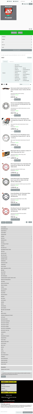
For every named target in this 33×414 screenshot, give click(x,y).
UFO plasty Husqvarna (16, 328)
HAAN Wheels (3, 230)
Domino (2, 245)
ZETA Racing (16, 306)
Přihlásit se (9, 1)
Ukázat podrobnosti (4, 411)
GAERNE (16, 302)
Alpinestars (3, 234)
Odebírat (3, 376)
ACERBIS (16, 236)
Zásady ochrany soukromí (28, 408)
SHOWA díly (3, 264)
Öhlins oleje (3, 253)
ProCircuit (16, 291)
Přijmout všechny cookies (27, 412)
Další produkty (9, 222)
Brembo (16, 270)
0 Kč (30, 3)
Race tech (3, 345)
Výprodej (3, 356)
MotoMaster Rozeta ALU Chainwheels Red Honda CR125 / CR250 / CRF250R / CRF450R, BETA (20, 209)
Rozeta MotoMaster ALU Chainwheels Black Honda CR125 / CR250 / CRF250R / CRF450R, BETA (20, 195)
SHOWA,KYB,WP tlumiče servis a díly (16, 278)
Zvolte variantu (15, 175)
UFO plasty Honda (16, 326)
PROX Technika (16, 285)
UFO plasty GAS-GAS (16, 330)
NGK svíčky (3, 272)
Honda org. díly (4, 362)
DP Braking (3, 260)
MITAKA (16, 287)
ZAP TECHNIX (16, 308)
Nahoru (3, 222)
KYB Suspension (16, 358)
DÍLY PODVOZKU (16, 276)
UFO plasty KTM (16, 319)
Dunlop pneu (3, 337)
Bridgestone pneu (5, 341)
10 (29, 222)
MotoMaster (16, 240)
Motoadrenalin (4, 228)
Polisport (16, 293)
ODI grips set (4, 247)
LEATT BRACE (16, 300)
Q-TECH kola (3, 343)
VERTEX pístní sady (16, 283)
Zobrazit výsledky (16, 50)
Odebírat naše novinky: (5, 369)
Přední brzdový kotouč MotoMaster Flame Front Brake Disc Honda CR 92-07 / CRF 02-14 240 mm (20, 136)
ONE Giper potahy (4, 354)
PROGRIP (16, 296)
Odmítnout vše (18, 412)
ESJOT (2, 349)
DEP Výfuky (3, 352)
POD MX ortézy (4, 294)
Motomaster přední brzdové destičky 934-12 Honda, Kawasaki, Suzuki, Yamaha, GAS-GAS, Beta (21, 90)
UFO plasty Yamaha (16, 323)
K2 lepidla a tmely (5, 243)
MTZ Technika (16, 289)
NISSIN (16, 304)
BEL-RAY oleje (16, 255)
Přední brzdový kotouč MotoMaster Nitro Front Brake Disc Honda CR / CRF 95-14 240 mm (21, 120)
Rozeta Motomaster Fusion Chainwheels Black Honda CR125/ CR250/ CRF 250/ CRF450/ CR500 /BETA (20, 180)
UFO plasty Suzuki (16, 325)
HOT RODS (16, 281)
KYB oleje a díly (4, 262)
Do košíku (17, 99)
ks (12, 99)
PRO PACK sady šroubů (5, 309)
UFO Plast (16, 317)
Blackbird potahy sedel (6, 249)
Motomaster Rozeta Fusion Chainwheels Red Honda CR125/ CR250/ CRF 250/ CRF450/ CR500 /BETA (21, 165)
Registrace (15, 1)
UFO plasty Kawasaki (16, 321)
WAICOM (2, 242)
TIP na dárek (3, 227)
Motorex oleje (4, 258)
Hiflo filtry (3, 266)
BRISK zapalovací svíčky (6, 268)
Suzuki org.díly (4, 360)
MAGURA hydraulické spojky (16, 315)
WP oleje (3, 251)
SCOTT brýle (3, 232)
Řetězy (16, 347)
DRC (16, 311)
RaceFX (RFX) (16, 313)
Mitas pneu (3, 339)
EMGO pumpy (3, 364)
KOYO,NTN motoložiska (16, 279)
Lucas (2, 334)
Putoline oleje (16, 257)
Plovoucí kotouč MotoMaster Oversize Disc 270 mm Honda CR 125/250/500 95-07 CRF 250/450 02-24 (21, 104)
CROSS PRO (3, 273)
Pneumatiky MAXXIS (5, 335)
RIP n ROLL (3, 298)
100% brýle (3, 332)
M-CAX (16, 351)
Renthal (16, 238)
